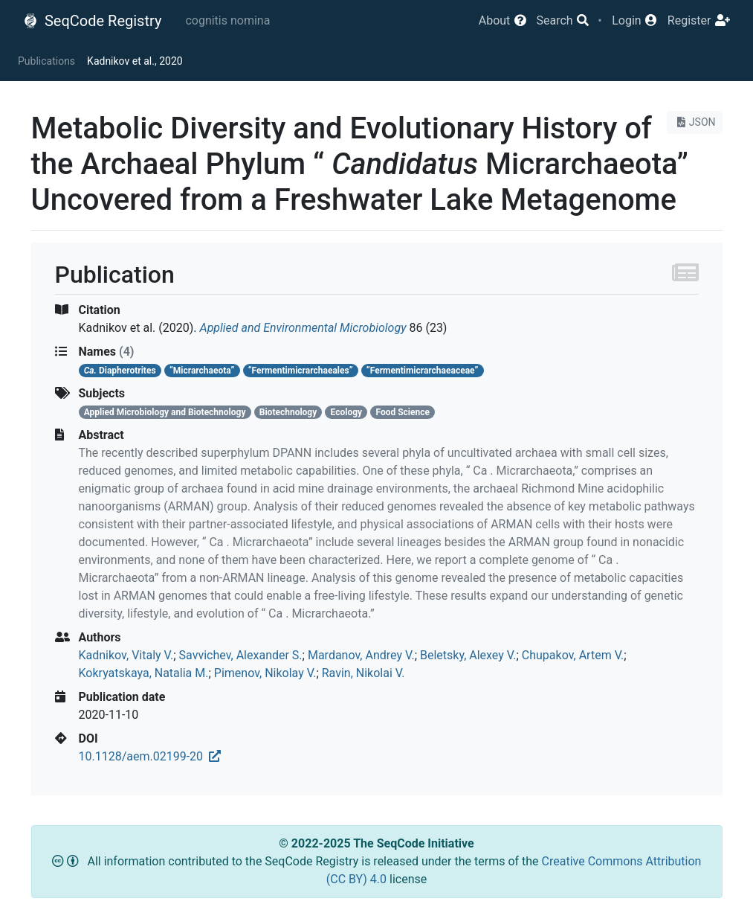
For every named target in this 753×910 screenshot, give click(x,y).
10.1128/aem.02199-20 (150, 756)
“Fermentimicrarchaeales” (300, 370)
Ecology (347, 412)
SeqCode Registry (92, 21)
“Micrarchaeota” (202, 370)
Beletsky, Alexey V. (468, 655)
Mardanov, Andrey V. (361, 655)
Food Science (402, 412)
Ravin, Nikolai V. (363, 673)
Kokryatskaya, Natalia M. (144, 673)
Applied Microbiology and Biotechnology (165, 412)
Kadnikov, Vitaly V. (126, 655)
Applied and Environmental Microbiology (303, 328)
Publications (46, 61)
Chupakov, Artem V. (573, 655)
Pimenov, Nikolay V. (265, 673)
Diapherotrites (120, 370)
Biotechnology (288, 412)
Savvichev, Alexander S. (241, 655)
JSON (694, 122)
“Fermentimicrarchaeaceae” (422, 370)
